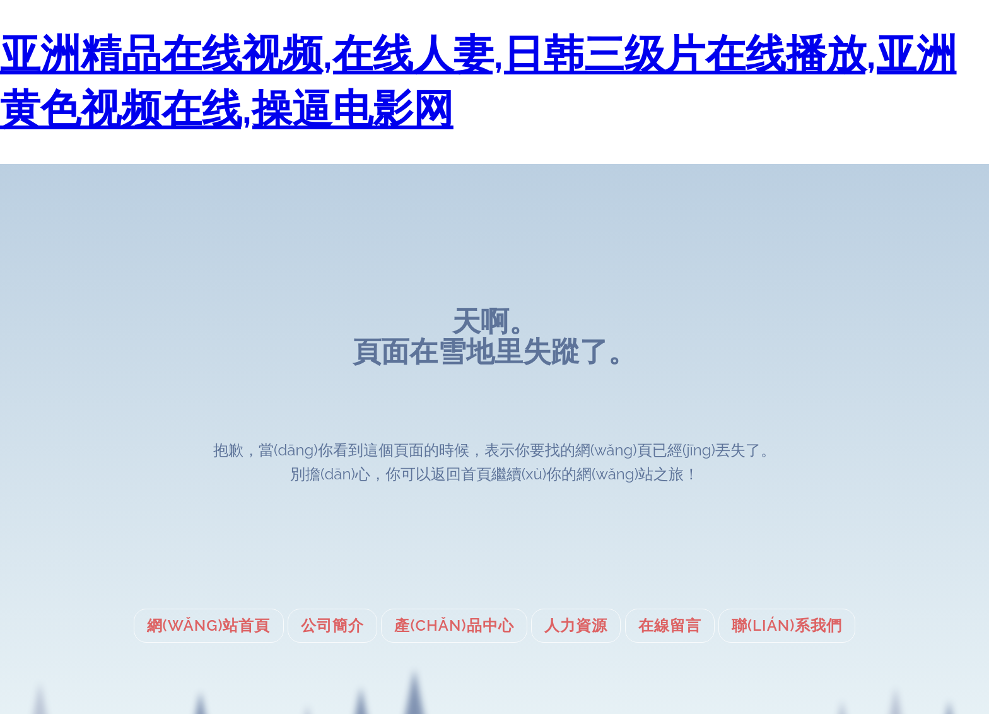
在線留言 (669, 625)
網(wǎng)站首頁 (209, 625)
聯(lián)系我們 (787, 625)
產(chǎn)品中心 (453, 625)
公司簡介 (332, 625)
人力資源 (575, 625)
